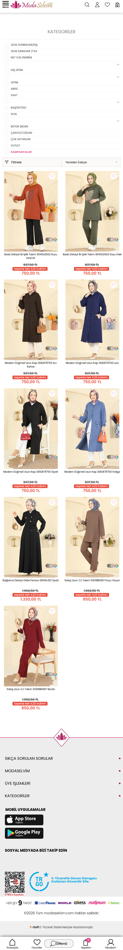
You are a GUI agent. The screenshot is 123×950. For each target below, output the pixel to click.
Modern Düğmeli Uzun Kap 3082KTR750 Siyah (30, 472)
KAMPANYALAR (21, 152)
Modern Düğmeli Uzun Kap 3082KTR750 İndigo (92, 472)
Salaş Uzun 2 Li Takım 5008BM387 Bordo (31, 689)
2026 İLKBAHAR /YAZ (24, 51)
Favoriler (37, 943)
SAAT (14, 95)
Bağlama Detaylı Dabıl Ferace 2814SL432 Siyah (31, 580)
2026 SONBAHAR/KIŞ (24, 45)
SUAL (14, 114)
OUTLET (15, 145)
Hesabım (110, 943)
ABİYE (14, 89)
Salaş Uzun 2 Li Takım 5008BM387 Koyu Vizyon (92, 580)
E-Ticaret (46, 927)
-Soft (35, 927)
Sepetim (86, 943)
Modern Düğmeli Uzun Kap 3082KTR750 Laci (92, 363)
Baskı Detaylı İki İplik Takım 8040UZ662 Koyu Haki (92, 254)
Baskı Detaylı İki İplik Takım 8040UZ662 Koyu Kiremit (30, 256)
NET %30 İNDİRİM (21, 57)
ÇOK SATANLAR (21, 139)
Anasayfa (12, 943)
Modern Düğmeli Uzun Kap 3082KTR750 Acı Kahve (31, 365)
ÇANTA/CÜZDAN (21, 133)
